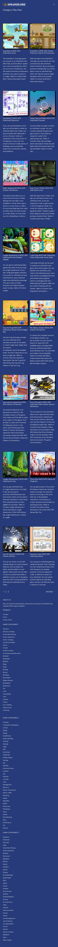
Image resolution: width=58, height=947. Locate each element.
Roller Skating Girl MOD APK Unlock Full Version (14, 189)
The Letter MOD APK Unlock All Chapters (42, 480)
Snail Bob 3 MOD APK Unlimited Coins (11, 52)
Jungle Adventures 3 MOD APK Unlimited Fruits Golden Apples (15, 257)
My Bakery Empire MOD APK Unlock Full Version (41, 329)
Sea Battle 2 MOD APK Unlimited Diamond (12, 119)
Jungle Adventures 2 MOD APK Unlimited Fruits (15, 480)
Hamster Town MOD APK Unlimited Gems (40, 555)
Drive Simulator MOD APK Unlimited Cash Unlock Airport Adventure (42, 404)
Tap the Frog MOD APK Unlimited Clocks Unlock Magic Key (15, 330)
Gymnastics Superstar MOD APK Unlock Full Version (14, 403)
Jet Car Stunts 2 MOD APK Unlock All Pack (13, 555)
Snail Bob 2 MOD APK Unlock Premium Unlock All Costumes (42, 52)
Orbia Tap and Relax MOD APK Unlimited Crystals (42, 119)
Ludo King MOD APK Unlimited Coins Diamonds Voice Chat (42, 256)
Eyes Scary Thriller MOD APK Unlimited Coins (41, 189)
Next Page (50, 591)
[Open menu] (54, 4)
